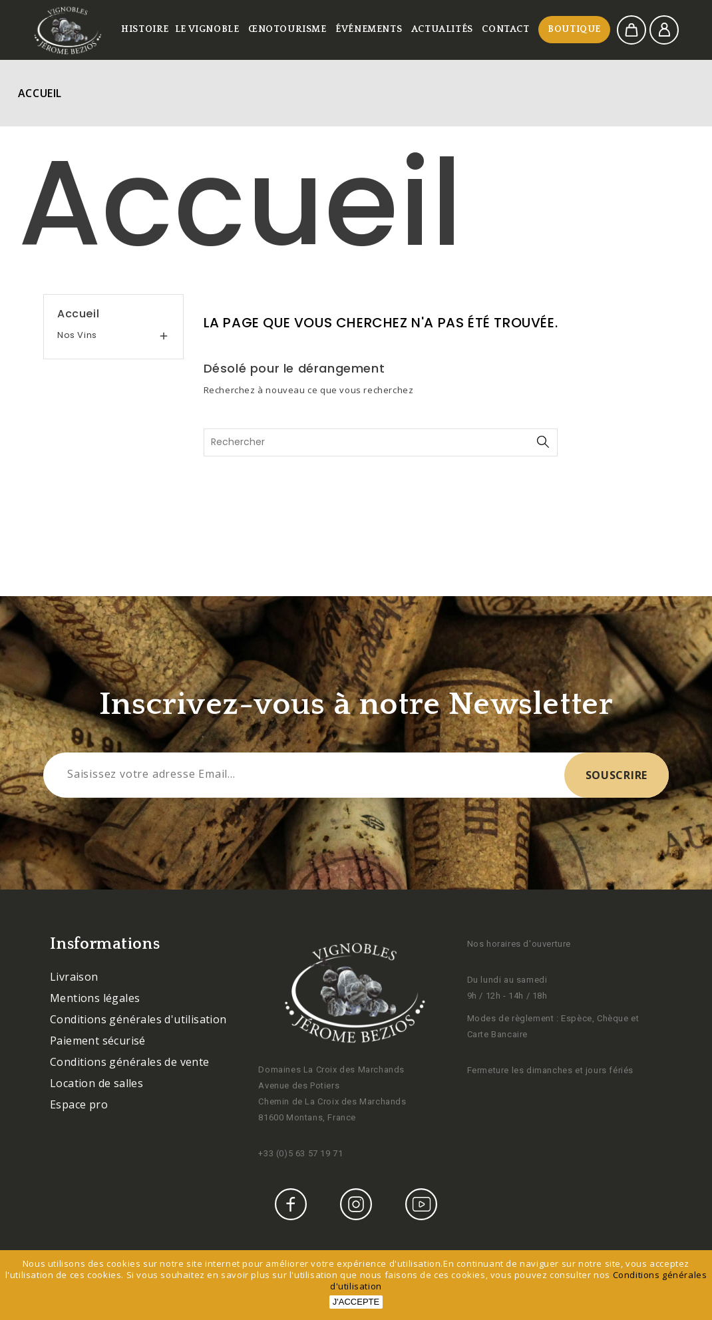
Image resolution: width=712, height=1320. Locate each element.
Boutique (574, 29)
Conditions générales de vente (130, 1062)
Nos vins (77, 335)
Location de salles (96, 1083)
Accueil (78, 313)
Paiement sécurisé (98, 1040)
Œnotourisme (287, 29)
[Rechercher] (381, 442)
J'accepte (356, 1302)
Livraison (74, 976)
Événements (368, 29)
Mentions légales (95, 998)
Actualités (442, 29)
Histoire (145, 29)
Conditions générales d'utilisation (138, 1019)
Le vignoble (207, 29)
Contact (505, 29)
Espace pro (79, 1104)
